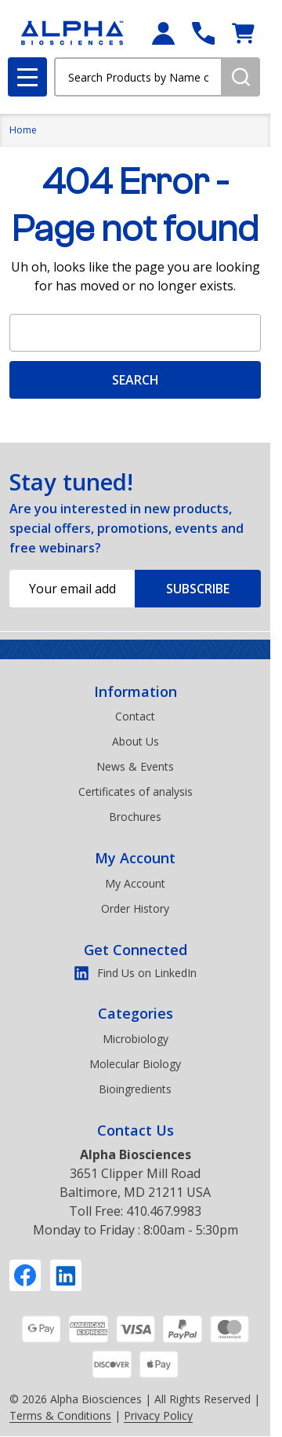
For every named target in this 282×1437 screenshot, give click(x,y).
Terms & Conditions (60, 1415)
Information (135, 691)
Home (23, 130)
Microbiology (135, 1038)
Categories (135, 1013)
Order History (135, 908)
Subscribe (198, 588)
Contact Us (135, 1130)
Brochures (135, 816)
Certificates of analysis (135, 791)
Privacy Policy (158, 1415)
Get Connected (135, 949)
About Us (135, 741)
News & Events (135, 766)
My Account (135, 857)
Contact (135, 716)
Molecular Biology (135, 1063)
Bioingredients (135, 1088)
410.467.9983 (163, 1211)
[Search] (240, 77)
